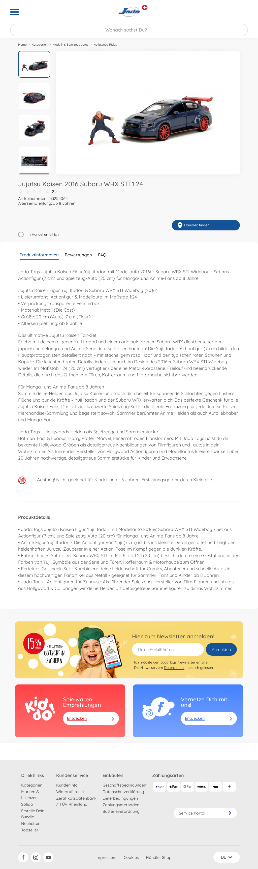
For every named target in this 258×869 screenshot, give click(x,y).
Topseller (29, 829)
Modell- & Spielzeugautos (70, 44)
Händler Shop (159, 857)
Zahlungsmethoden (121, 804)
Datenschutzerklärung (123, 791)
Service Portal (205, 813)
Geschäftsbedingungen (124, 785)
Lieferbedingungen (120, 798)
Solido (27, 804)
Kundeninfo (67, 785)
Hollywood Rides (105, 44)
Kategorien (40, 44)
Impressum (106, 857)
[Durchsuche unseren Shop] (129, 30)
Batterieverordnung (121, 811)
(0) (37, 191)
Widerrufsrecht (70, 791)
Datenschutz (174, 667)
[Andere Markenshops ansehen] (144, 7)
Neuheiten (30, 823)
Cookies (131, 857)
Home (22, 44)
